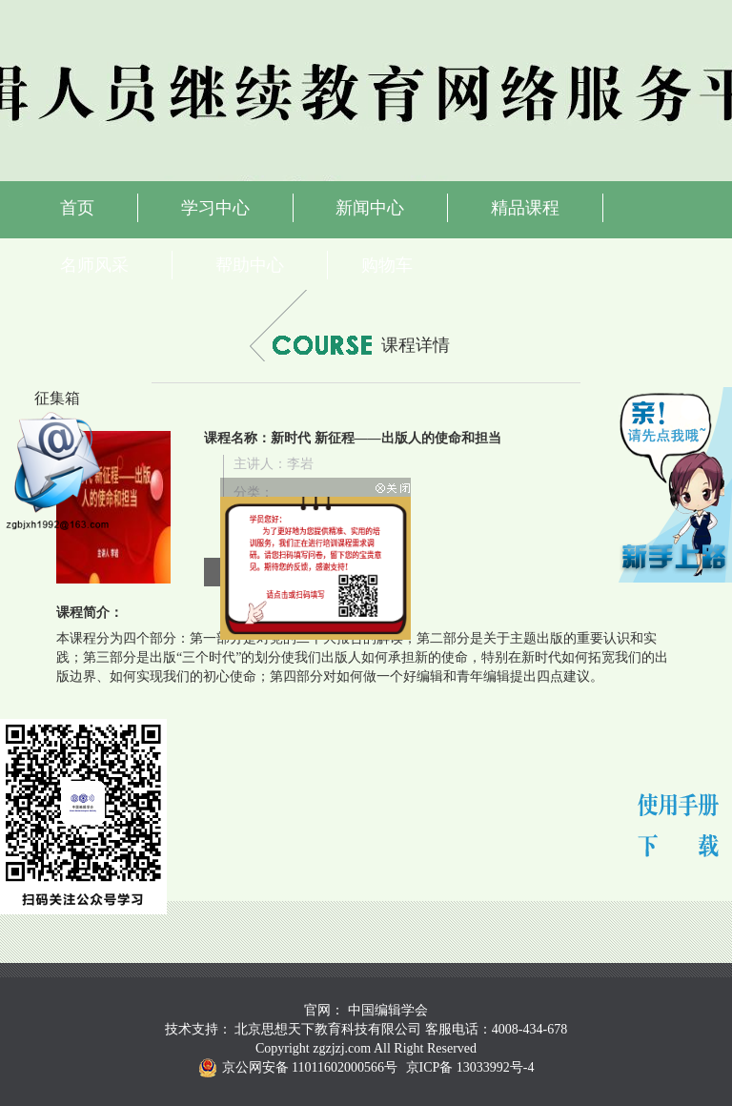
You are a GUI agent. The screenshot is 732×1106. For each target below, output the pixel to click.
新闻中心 (370, 207)
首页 (77, 207)
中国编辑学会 (388, 1010)
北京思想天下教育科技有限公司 (327, 1029)
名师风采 (94, 265)
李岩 (300, 464)
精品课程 (525, 207)
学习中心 (215, 207)
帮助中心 (249, 265)
